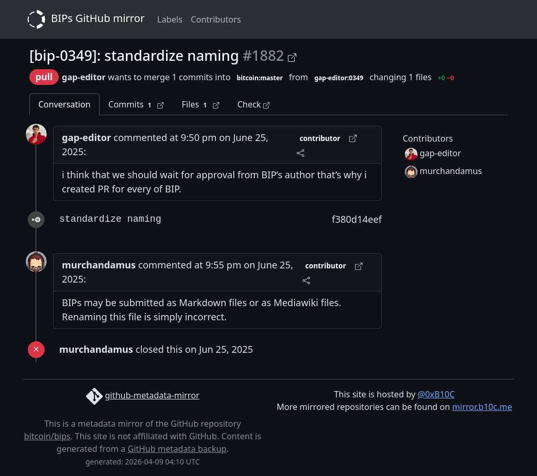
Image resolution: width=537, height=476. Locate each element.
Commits (136, 105)
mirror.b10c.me (482, 407)
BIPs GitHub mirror (84, 19)
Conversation (64, 104)
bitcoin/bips (47, 436)
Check (253, 104)
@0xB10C (436, 394)
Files (200, 105)
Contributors (216, 19)
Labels (169, 19)
